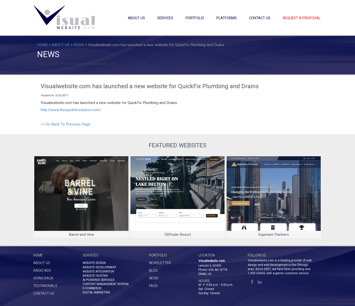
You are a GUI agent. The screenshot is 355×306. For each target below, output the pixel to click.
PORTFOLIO (195, 18)
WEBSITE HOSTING (95, 275)
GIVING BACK (43, 278)
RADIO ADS (42, 270)
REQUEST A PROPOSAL (301, 18)
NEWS (78, 45)
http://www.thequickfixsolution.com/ (71, 110)
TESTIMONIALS (45, 286)
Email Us (204, 274)
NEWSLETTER (160, 263)
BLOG (153, 270)
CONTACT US (259, 18)
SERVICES (165, 18)
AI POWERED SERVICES (98, 280)
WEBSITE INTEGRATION (98, 271)
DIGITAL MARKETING (96, 292)
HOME (42, 45)
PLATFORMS (226, 18)
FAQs (153, 286)
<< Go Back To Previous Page (65, 124)
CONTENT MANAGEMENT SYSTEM (105, 284)
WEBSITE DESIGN (94, 263)
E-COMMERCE (92, 288)
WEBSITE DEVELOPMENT (99, 267)
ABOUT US (136, 18)
